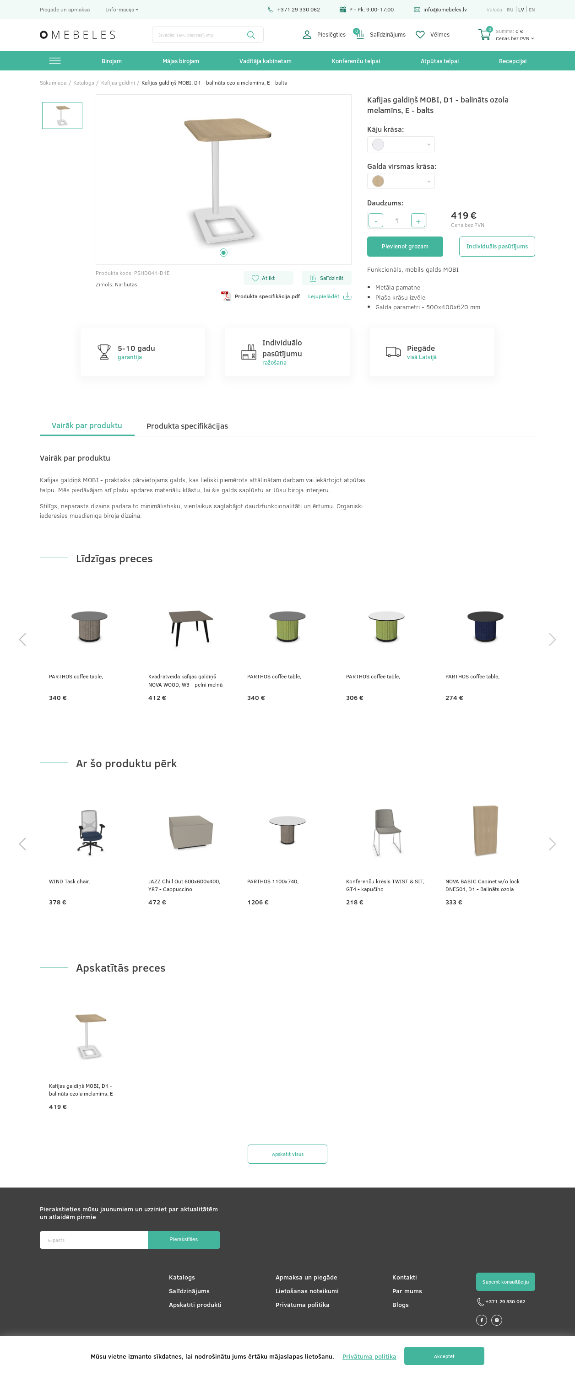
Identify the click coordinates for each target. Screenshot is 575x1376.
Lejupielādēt (329, 296)
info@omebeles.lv (440, 9)
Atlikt (263, 277)
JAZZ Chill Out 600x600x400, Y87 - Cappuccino (184, 884)
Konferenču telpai (356, 60)
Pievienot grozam (405, 246)
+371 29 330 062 (293, 9)
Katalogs (182, 1277)
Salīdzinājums (381, 34)
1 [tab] (224, 253)
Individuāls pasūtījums (497, 246)
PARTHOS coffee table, (76, 676)
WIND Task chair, (69, 881)
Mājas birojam (181, 60)
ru (510, 9)
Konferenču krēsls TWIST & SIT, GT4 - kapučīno (385, 884)
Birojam (112, 60)
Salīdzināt (326, 277)
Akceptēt (444, 1356)
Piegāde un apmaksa (65, 9)
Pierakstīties (183, 1239)
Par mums (407, 1290)
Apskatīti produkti (195, 1304)
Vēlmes (433, 34)
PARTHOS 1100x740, (272, 881)
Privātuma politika (303, 1304)
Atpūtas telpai (440, 60)
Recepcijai (512, 60)
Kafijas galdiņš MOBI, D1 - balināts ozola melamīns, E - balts (83, 1090)
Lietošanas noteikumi (307, 1290)
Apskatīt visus (288, 1153)
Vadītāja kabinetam (265, 60)
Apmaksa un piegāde (306, 1277)
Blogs (400, 1304)
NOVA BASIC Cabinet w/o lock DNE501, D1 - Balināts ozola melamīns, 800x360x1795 (482, 885)
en (532, 9)
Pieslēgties (324, 34)
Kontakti (404, 1277)
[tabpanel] (223, 180)
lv (521, 9)
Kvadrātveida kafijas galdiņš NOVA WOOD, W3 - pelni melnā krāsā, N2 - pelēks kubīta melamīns (185, 680)
